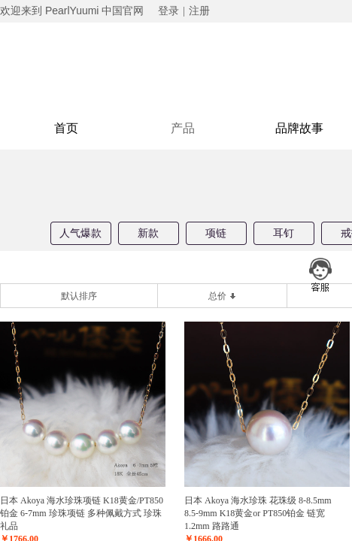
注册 (199, 11)
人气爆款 (80, 233)
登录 (168, 11)
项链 (215, 233)
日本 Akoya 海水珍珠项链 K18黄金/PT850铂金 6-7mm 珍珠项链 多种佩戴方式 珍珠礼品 (81, 513)
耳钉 (283, 233)
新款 (148, 233)
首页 (66, 128)
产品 (183, 128)
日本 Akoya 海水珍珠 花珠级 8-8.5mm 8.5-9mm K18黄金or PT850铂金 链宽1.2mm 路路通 (262, 513)
